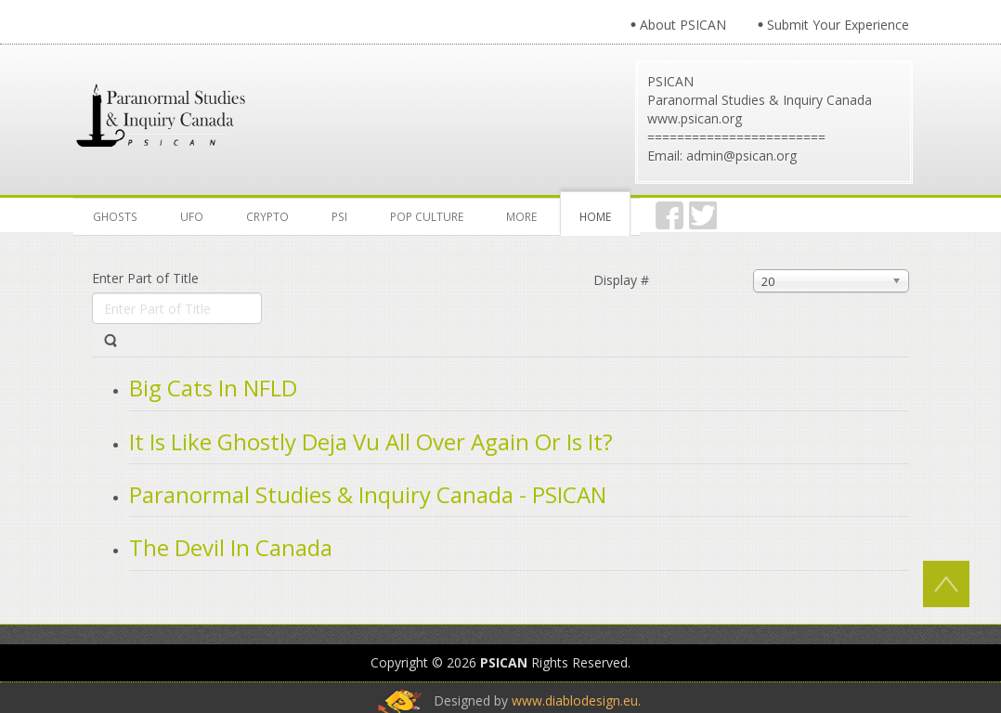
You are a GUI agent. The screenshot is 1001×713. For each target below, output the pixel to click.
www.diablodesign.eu (575, 700)
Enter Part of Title (147, 278)
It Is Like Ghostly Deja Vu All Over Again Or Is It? (371, 441)
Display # (621, 280)
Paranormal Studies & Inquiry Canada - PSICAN (367, 494)
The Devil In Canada (230, 547)
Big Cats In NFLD (213, 387)
